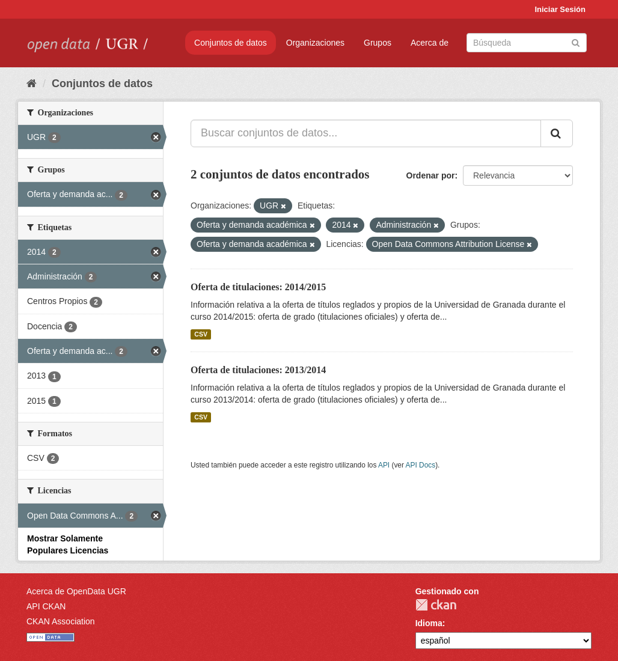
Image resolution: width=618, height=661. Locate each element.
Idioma (428, 623)
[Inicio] (31, 84)
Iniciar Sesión (560, 9)
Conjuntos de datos (230, 42)
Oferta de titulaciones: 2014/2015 (258, 287)
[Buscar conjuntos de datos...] (366, 133)
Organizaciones (315, 42)
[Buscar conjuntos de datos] (527, 42)
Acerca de (429, 42)
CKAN (435, 605)
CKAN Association (60, 621)
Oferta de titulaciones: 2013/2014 (258, 370)
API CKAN (46, 606)
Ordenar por (430, 175)
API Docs (421, 465)
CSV (200, 334)
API (384, 465)
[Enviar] (576, 42)
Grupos (377, 42)
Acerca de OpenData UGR (76, 591)
